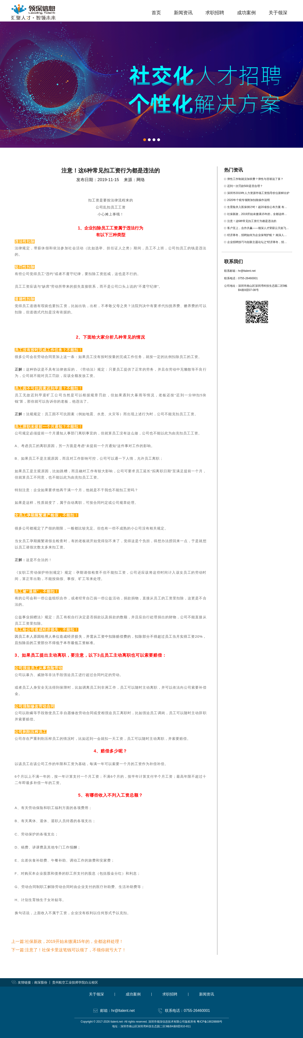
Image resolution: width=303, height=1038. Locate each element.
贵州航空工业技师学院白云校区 (75, 982)
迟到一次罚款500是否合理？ (245, 186)
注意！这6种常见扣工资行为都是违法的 (252, 221)
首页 (156, 12)
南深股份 (40, 982)
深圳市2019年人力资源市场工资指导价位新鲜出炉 (258, 193)
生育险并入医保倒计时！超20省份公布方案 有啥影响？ (261, 207)
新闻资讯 (183, 12)
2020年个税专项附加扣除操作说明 (248, 200)
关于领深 (278, 12)
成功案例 (246, 12)
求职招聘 (214, 12)
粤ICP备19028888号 (209, 1021)
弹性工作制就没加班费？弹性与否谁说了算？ (255, 179)
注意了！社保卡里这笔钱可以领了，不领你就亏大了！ (75, 950)
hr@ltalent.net (247, 270)
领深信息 (33, 12)
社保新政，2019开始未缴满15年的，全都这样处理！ (74, 941)
